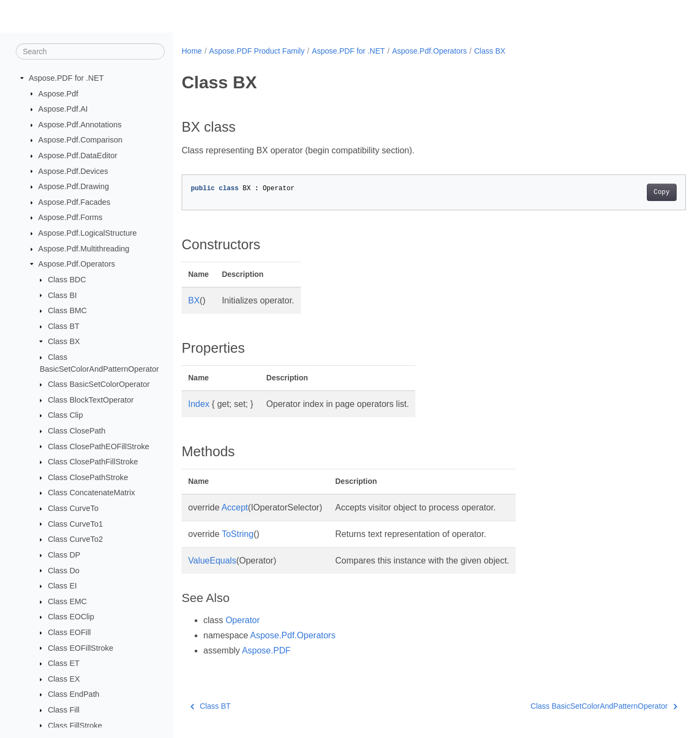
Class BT (63, 326)
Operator (243, 620)
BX (194, 300)
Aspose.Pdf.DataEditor (78, 155)
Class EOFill (69, 632)
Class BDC (67, 279)
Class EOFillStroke (80, 647)
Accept (234, 507)
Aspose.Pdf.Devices (73, 170)
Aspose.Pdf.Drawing (73, 186)
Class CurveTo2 (75, 539)
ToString (238, 534)
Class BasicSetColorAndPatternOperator (569, 706)
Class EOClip (71, 616)
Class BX (64, 341)
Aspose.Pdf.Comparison (80, 139)
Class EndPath (73, 694)
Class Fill (63, 709)
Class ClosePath (76, 430)
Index (198, 404)
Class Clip (65, 415)
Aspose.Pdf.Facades (74, 202)
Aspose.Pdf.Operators (76, 264)
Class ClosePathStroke (88, 477)
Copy (626, 192)
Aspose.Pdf (58, 93)
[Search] (90, 51)
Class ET (63, 663)
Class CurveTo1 (75, 523)
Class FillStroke (75, 725)
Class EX (64, 679)
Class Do (63, 570)
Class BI (62, 294)
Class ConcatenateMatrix (91, 492)
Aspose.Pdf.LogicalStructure (87, 233)
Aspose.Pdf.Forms (70, 217)
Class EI (62, 585)
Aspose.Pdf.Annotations (80, 124)
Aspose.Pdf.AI (63, 109)
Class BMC (67, 310)
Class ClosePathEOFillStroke (98, 446)
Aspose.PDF (266, 650)
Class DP (64, 555)
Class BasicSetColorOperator (99, 384)
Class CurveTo (73, 508)
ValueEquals (212, 560)
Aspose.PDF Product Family (257, 51)
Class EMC (67, 601)
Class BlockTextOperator (90, 400)
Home (192, 51)
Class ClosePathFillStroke (93, 461)
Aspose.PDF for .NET (66, 78)
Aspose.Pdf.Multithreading (84, 248)
